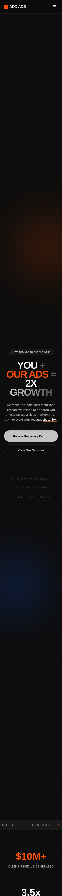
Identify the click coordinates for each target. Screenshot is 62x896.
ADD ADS (15, 6)
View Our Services (31, 451)
